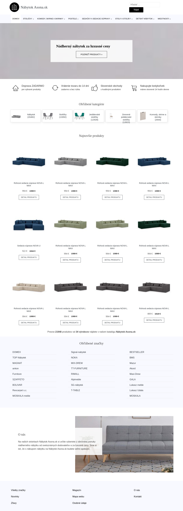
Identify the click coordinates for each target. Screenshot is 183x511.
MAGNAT (102, 357)
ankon (58, 363)
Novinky (15, 484)
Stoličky (27, 19)
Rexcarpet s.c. (62, 378)
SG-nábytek (145, 373)
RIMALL (59, 368)
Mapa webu (78, 484)
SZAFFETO (145, 368)
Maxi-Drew (102, 368)
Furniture (17, 368)
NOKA (16, 357)
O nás (137, 478)
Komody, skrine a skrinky (50, 19)
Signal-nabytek (62, 352)
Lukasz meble (20, 378)
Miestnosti (163, 19)
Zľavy (14, 491)
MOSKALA (144, 384)
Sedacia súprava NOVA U (29, 246)
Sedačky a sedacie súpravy (96, 19)
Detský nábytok (144, 19)
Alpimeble (18, 373)
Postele (72, 19)
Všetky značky (18, 478)
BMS (57, 357)
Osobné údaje (79, 491)
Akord (142, 363)
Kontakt (137, 484)
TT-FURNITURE (105, 363)
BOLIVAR (102, 373)
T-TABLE (101, 378)
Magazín (76, 478)
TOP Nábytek (146, 352)
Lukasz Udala (146, 378)
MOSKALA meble (22, 384)
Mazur (16, 363)
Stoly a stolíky (123, 19)
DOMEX (17, 352)
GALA (58, 373)
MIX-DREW (145, 357)
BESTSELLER (104, 352)
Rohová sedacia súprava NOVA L (154, 308)
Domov (15, 19)
